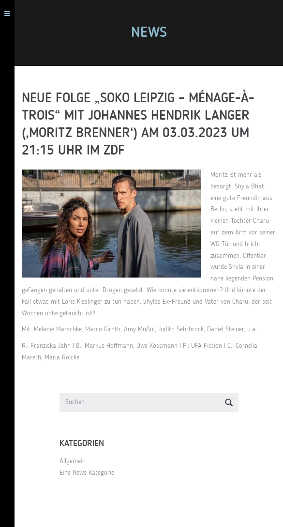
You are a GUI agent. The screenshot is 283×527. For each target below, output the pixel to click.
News (149, 33)
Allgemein (73, 461)
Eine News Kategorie (87, 472)
